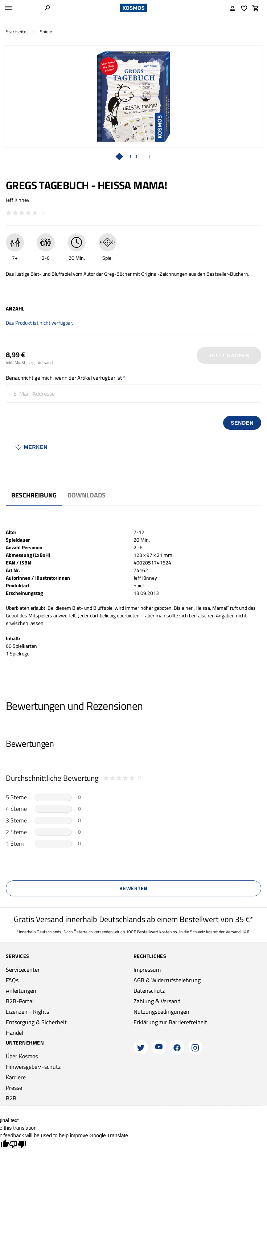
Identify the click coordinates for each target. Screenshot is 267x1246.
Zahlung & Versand (157, 1001)
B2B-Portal (20, 1001)
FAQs (12, 980)
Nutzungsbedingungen (161, 1011)
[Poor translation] (17, 1144)
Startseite (16, 31)
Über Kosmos (22, 1056)
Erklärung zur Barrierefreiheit (170, 1022)
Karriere (16, 1077)
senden (242, 423)
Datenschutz (149, 990)
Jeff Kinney (17, 200)
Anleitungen (21, 990)
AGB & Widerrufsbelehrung (167, 980)
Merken (32, 447)
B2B (11, 1098)
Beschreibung (34, 495)
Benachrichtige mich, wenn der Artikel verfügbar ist (64, 378)
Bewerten (133, 888)
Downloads (86, 495)
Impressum (147, 969)
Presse (14, 1087)
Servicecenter (23, 969)
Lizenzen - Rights (27, 1011)
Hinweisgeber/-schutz (33, 1066)
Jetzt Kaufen (229, 355)
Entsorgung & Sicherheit (36, 1022)
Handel (14, 1032)
